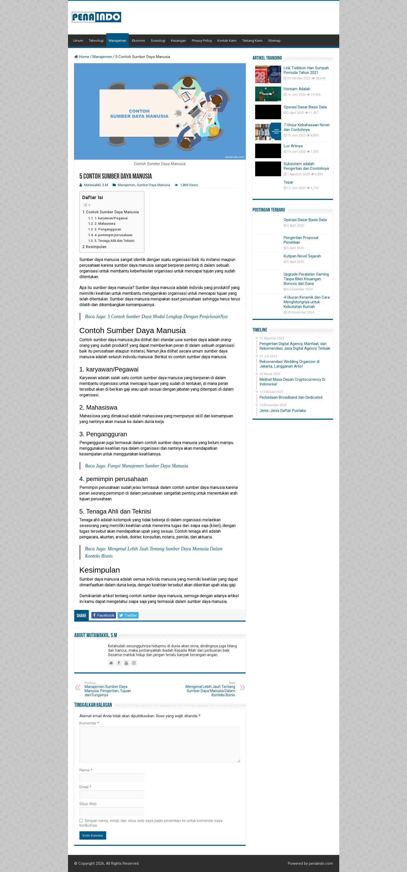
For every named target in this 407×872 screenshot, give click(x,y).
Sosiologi (158, 41)
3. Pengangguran (107, 229)
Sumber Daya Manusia (153, 185)
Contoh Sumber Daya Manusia (112, 212)
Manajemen (117, 41)
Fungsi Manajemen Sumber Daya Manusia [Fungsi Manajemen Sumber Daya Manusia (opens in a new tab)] (147, 465)
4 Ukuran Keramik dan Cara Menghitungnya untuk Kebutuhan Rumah (307, 302)
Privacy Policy (202, 41)
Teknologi (96, 41)
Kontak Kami (227, 41)
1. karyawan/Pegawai (110, 218)
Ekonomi (138, 41)
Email (85, 787)
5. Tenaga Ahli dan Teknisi (114, 241)
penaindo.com (321, 863)
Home (81, 56)
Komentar (89, 723)
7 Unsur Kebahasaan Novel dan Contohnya (306, 127)
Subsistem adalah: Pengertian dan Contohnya (306, 166)
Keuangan (178, 41)
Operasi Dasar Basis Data (305, 107)
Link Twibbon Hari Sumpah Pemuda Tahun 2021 (306, 70)
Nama (85, 770)
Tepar (288, 182)
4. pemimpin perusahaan (113, 235)
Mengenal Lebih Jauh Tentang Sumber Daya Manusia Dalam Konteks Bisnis (208, 689)
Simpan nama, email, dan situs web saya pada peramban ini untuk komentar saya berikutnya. (150, 823)
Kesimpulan (96, 247)
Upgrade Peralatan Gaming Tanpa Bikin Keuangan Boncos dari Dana (306, 279)
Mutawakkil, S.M (96, 185)
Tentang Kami (252, 41)
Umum (78, 41)
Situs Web (88, 803)
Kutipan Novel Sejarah (302, 256)
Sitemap (274, 41)
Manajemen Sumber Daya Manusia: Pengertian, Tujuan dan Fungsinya (111, 689)
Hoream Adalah (297, 89)
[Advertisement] (240, 17)
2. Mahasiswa (104, 224)
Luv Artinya (293, 146)
